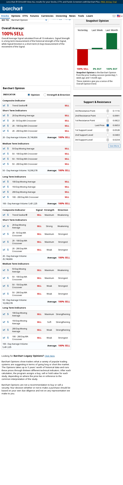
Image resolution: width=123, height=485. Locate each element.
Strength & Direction (57, 102)
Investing (61, 15)
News (72, 15)
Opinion (33, 102)
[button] (120, 16)
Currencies (47, 15)
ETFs (25, 15)
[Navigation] (29, 27)
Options (15, 15)
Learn (89, 15)
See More (114, 153)
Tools (81, 15)
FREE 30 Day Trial (109, 1)
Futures (34, 15)
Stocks (5, 15)
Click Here (50, 363)
